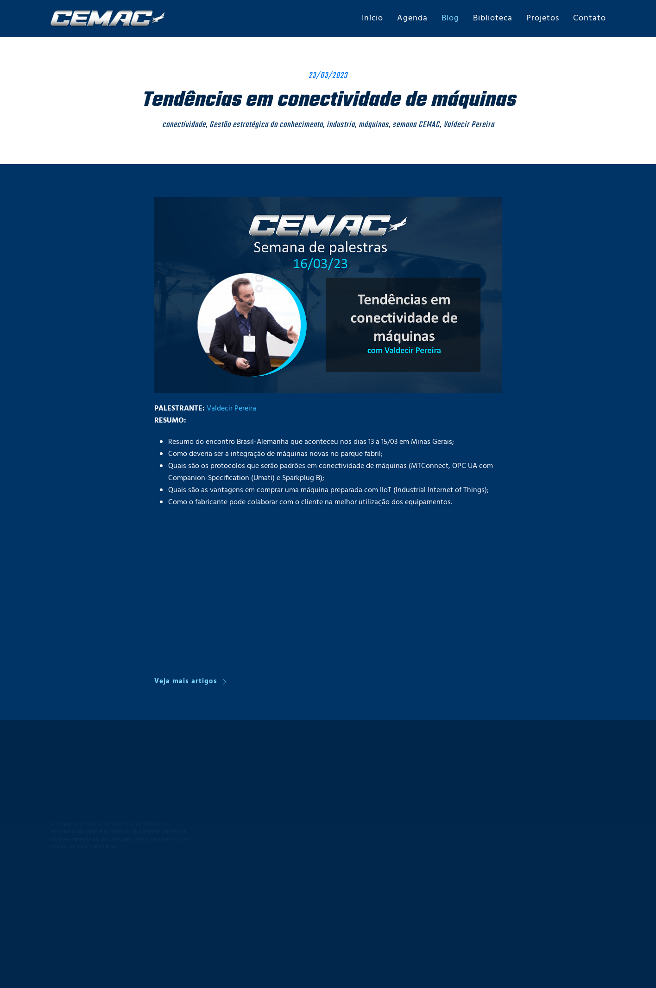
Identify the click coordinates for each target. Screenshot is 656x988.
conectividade (184, 125)
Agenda (412, 18)
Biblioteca (492, 18)
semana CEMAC (416, 125)
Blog (450, 18)
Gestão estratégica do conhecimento (266, 125)
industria (341, 125)
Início (372, 18)
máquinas (374, 125)
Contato (589, 18)
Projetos (542, 18)
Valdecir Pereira (468, 125)
